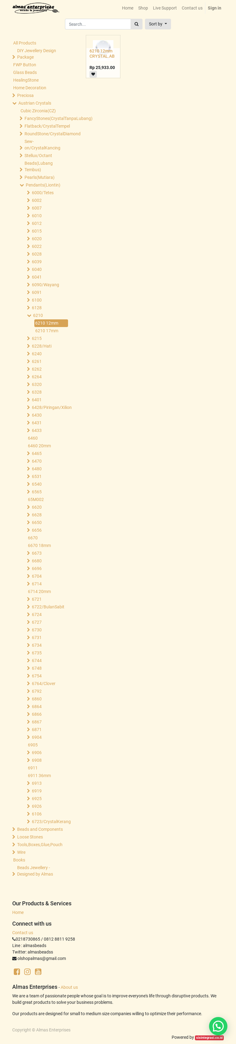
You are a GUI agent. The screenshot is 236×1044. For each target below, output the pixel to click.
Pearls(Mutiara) (40, 177)
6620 (37, 507)
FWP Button (24, 64)
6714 (37, 583)
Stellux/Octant (38, 155)
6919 (37, 790)
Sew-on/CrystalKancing (42, 144)
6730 (37, 629)
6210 (38, 315)
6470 (37, 461)
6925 (37, 798)
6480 (37, 468)
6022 (37, 246)
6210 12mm (46, 323)
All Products (24, 42)
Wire (21, 852)
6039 (37, 261)
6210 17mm (46, 330)
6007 (37, 208)
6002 (37, 200)
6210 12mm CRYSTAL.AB (102, 53)
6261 (37, 361)
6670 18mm (39, 545)
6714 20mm (39, 591)
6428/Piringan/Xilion (51, 407)
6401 (37, 399)
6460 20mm (39, 445)
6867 (37, 721)
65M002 (36, 499)
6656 (37, 530)
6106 (37, 813)
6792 (37, 691)
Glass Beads (25, 72)
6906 (37, 752)
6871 (37, 729)
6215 (37, 338)
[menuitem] (128, 8)
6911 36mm (39, 775)
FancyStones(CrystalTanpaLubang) (47, 118)
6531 (37, 476)
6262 (37, 369)
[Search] (137, 24)
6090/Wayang (45, 284)
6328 (37, 392)
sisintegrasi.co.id (209, 1038)
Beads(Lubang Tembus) (39, 166)
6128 (37, 307)
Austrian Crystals (34, 103)
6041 (37, 277)
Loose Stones (30, 836)
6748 (37, 668)
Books (19, 859)
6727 (37, 622)
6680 (37, 560)
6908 (37, 760)
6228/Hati (41, 346)
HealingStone (26, 80)
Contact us (22, 932)
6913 (37, 783)
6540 (37, 484)
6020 (37, 238)
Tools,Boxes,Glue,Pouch (40, 844)
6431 (37, 422)
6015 (37, 231)
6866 (37, 714)
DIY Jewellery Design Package (36, 54)
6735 (37, 652)
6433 (37, 430)
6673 (37, 553)
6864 (37, 706)
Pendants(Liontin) (43, 185)
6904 (37, 737)
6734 (37, 645)
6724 (37, 614)
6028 (37, 254)
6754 (37, 675)
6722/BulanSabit (48, 606)
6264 (37, 376)
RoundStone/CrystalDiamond (47, 133)
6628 (37, 514)
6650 (37, 522)
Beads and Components (40, 829)
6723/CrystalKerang (51, 821)
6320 (37, 384)
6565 (37, 491)
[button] (158, 24)
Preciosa (25, 95)
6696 (37, 568)
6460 (33, 438)
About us (69, 987)
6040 (37, 269)
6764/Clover (43, 683)
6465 (37, 453)
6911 (33, 767)
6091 (37, 292)
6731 (37, 637)
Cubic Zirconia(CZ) (38, 110)
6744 (37, 660)
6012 (37, 223)
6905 (33, 744)
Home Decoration (29, 87)
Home (18, 912)
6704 (37, 576)
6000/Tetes (43, 192)
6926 (37, 806)
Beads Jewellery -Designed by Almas (35, 870)
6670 (33, 537)
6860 (37, 698)
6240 (37, 353)
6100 (37, 300)
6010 (37, 215)
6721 (37, 599)
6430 (37, 415)
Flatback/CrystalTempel (47, 126)
